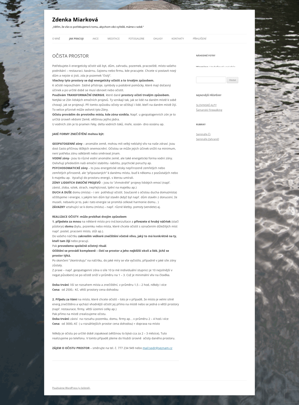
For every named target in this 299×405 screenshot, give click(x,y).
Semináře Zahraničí (207, 139)
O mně (56, 38)
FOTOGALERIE (136, 38)
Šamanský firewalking (209, 110)
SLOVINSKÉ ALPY (206, 105)
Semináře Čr (203, 134)
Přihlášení (199, 38)
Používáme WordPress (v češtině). (71, 388)
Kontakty (178, 38)
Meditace (114, 38)
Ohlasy (158, 38)
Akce (96, 38)
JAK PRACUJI (76, 38)
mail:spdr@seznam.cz (157, 348)
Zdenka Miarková (75, 19)
